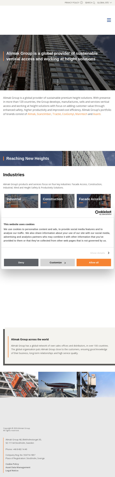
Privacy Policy (74, 2)
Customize (58, 262)
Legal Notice (12, 470)
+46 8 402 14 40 (20, 449)
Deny (21, 262)
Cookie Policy (12, 464)
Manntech (81, 114)
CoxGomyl (68, 114)
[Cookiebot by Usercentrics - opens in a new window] (97, 212)
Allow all (94, 262)
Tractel (56, 114)
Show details (97, 253)
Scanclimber (44, 114)
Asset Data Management (18, 467)
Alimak (32, 114)
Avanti (97, 114)
